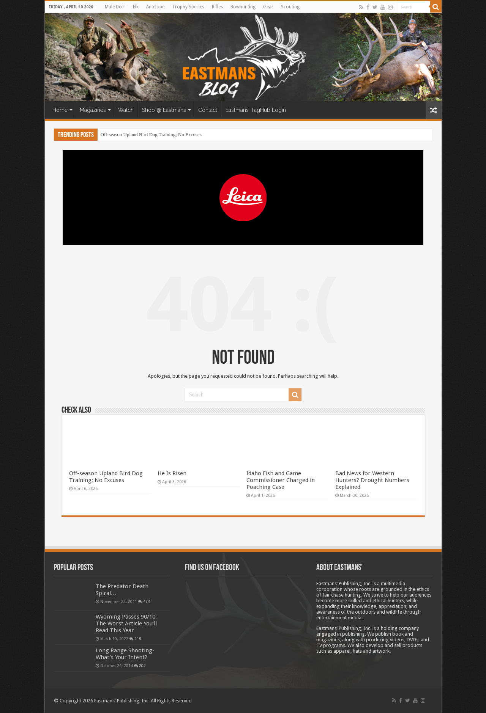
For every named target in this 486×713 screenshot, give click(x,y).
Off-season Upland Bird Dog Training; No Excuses (151, 134)
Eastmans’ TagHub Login (256, 110)
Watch (126, 110)
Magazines (93, 110)
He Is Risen (172, 473)
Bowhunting (243, 6)
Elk (136, 6)
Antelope (155, 6)
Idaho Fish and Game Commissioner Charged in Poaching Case (280, 480)
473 (146, 601)
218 (137, 638)
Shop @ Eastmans (164, 110)
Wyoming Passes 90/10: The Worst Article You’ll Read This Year (126, 623)
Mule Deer (115, 6)
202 (142, 665)
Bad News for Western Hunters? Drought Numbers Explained (372, 480)
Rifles (217, 6)
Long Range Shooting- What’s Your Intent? (125, 654)
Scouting (290, 6)
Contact (207, 110)
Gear (268, 6)
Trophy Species (188, 6)
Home (60, 110)
